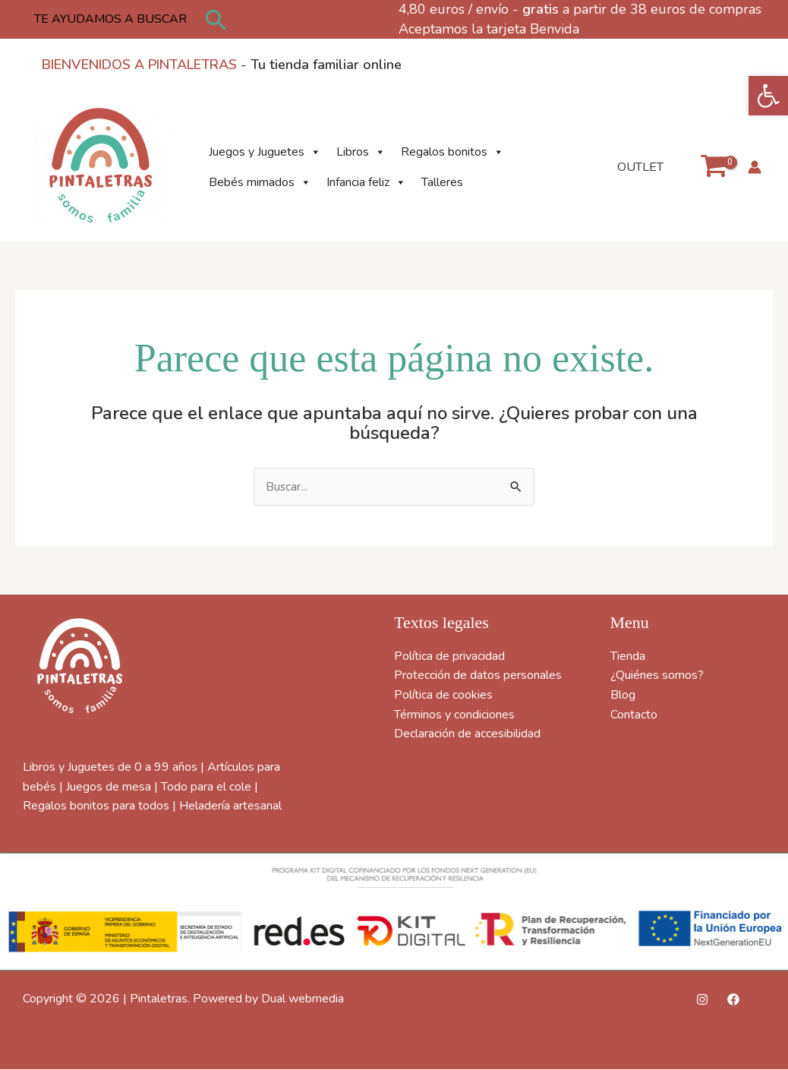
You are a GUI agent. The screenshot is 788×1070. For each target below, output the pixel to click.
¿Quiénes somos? (657, 676)
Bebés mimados (260, 182)
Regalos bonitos (452, 152)
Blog (622, 695)
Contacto (633, 715)
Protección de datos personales (478, 676)
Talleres (442, 182)
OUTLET (643, 167)
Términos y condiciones (454, 715)
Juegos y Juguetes (265, 152)
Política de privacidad (449, 657)
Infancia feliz (366, 182)
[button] (768, 95)
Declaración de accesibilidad (467, 734)
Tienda (627, 657)
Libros (361, 152)
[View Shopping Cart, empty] (713, 167)
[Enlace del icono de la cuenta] (754, 167)
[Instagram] (702, 1000)
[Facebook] (733, 1000)
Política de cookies (443, 695)
